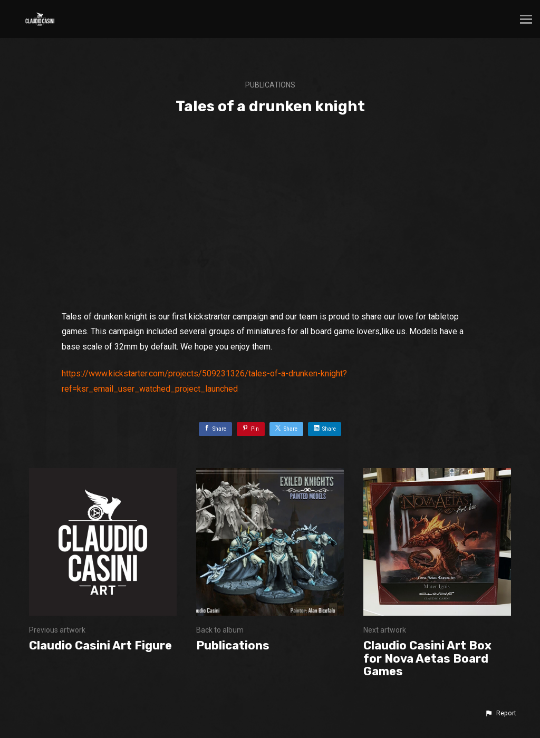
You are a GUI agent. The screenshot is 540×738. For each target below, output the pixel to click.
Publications (270, 85)
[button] (500, 713)
